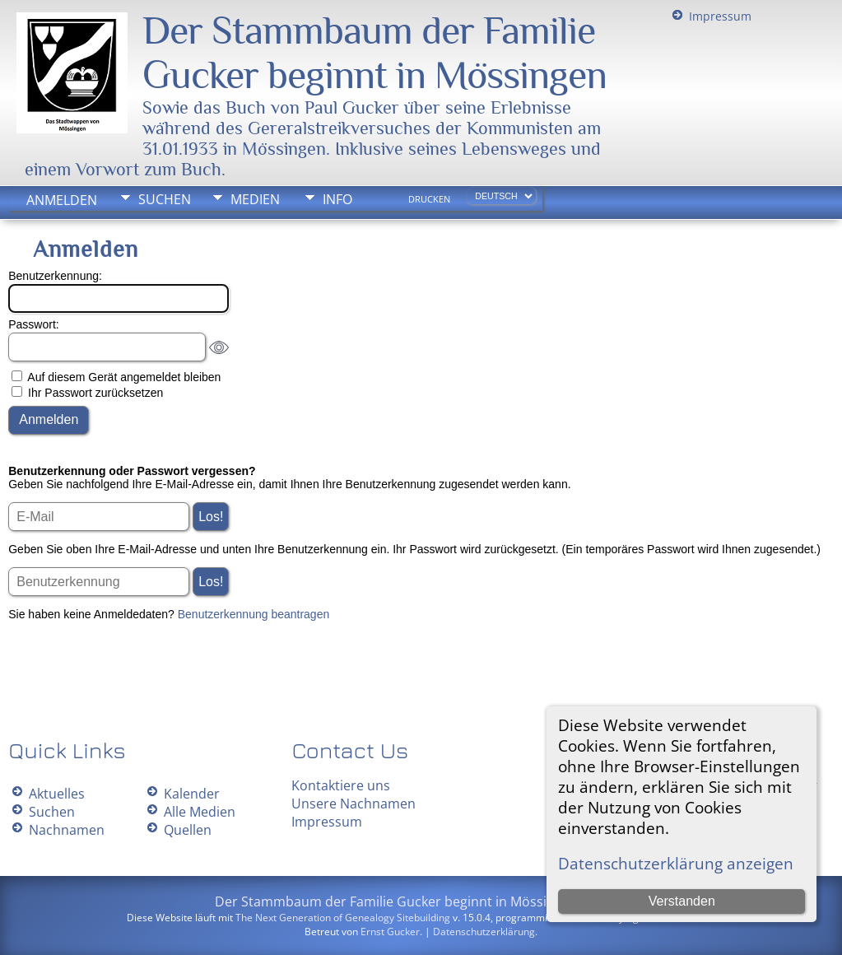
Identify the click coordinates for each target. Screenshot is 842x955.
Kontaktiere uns (340, 785)
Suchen (164, 199)
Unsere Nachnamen (353, 803)
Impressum (720, 16)
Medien (255, 199)
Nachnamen (67, 830)
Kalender (192, 794)
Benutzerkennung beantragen (253, 614)
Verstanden (682, 901)
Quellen (188, 830)
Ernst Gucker (390, 932)
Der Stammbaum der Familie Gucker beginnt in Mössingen (374, 52)
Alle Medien (199, 812)
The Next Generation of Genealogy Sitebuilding (342, 918)
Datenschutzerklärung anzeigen (675, 863)
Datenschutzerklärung (484, 932)
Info (337, 199)
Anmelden (61, 200)
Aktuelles (57, 794)
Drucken (429, 199)
